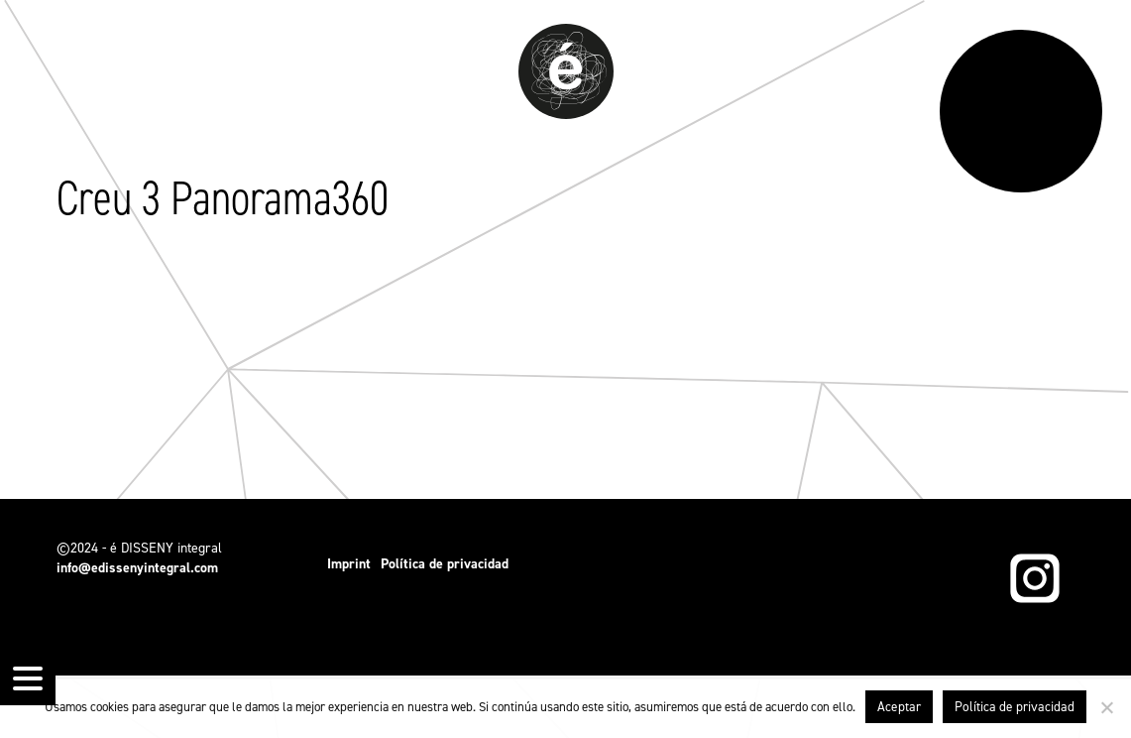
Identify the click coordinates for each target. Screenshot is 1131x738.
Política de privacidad (445, 563)
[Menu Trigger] (28, 677)
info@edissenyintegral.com (137, 567)
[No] (1106, 707)
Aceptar (899, 706)
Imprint (349, 563)
